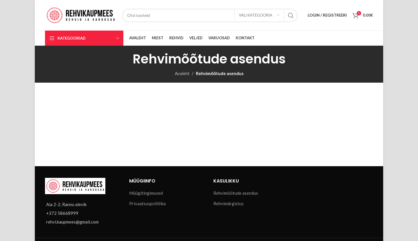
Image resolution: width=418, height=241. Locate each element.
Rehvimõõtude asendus (235, 193)
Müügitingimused (146, 193)
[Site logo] (80, 14)
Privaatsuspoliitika (147, 203)
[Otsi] (210, 15)
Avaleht (182, 73)
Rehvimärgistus (228, 203)
